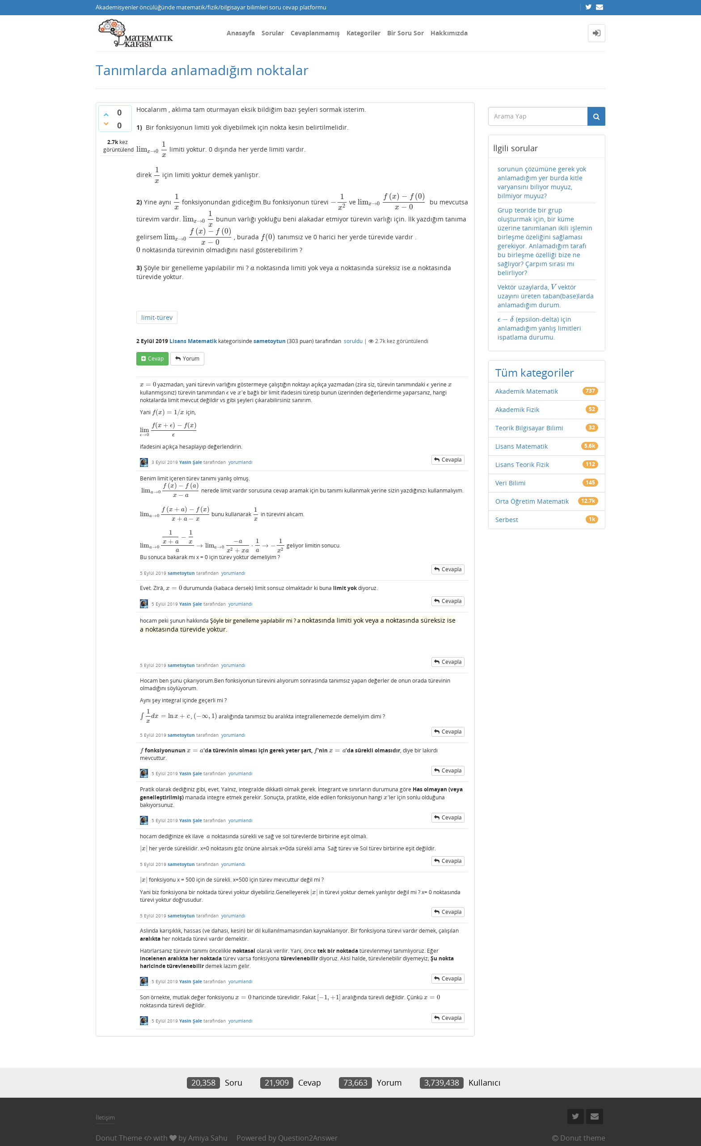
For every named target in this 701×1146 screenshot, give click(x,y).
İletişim (105, 1117)
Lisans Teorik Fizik (522, 464)
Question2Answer (308, 1138)
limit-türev (157, 317)
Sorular (273, 33)
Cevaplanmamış (315, 33)
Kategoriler (363, 33)
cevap (156, 358)
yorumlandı (240, 462)
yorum (191, 358)
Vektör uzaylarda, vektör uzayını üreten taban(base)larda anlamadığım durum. (546, 296)
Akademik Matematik (526, 391)
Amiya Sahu (208, 1138)
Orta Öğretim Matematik (532, 501)
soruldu (353, 341)
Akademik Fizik (517, 409)
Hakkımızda (449, 33)
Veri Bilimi (510, 483)
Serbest (506, 519)
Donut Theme (119, 1138)
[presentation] (152, 149)
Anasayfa (241, 33)
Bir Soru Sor (405, 33)
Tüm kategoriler (534, 372)
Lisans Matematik (193, 341)
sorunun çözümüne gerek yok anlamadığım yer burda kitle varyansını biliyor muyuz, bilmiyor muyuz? (542, 182)
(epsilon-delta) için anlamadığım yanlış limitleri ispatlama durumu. (539, 328)
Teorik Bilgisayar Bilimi (529, 428)
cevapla (452, 459)
